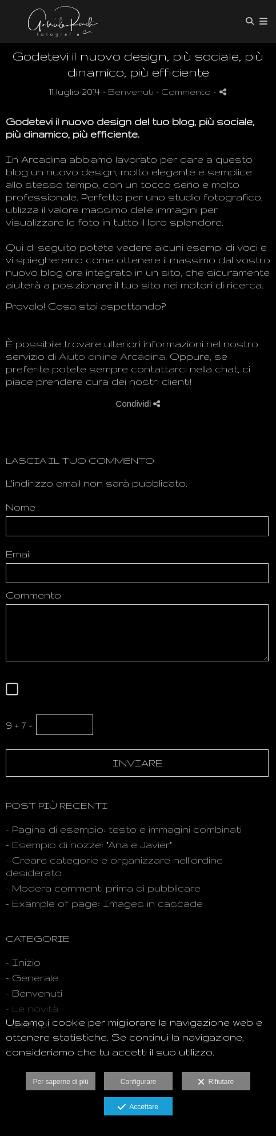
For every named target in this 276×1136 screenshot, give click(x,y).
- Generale (32, 977)
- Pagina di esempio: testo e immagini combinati (124, 829)
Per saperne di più (60, 1082)
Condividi (138, 403)
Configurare (139, 1082)
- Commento (184, 92)
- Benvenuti (34, 993)
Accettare (138, 1107)
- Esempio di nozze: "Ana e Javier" (89, 844)
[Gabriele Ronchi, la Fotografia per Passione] (60, 21)
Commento (33, 594)
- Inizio (23, 962)
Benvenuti (131, 92)
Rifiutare (216, 1082)
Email (18, 553)
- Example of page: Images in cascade (104, 903)
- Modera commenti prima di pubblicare (103, 887)
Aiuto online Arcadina (112, 356)
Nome (20, 506)
